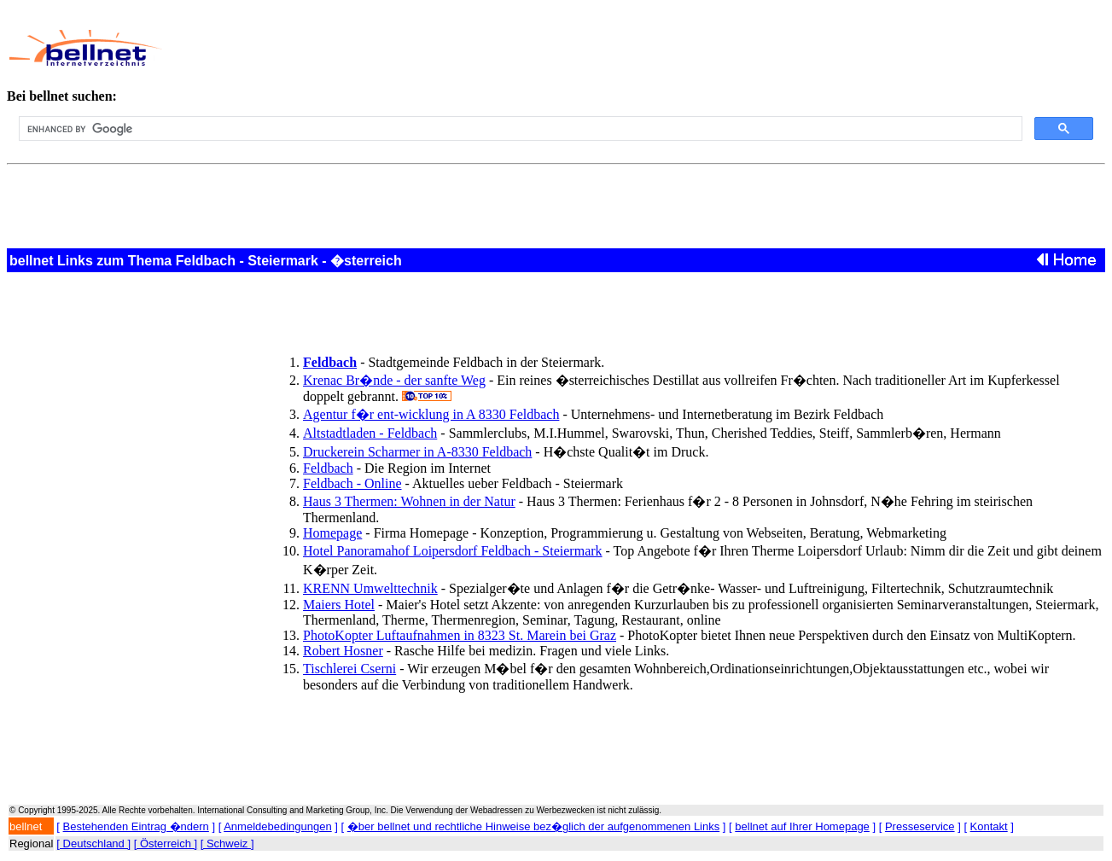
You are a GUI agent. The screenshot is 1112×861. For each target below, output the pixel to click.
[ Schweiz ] (227, 843)
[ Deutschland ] (93, 843)
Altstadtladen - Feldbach (370, 433)
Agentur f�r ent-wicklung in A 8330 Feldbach (431, 414)
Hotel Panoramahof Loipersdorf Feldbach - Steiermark (453, 551)
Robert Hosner (343, 650)
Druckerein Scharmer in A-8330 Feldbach (417, 452)
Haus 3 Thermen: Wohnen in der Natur (409, 501)
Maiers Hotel (339, 604)
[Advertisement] (539, 47)
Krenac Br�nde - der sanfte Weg (394, 380)
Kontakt (989, 826)
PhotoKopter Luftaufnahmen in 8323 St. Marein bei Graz (459, 635)
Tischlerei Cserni (349, 668)
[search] (518, 129)
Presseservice (920, 826)
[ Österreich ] (165, 843)
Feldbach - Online (352, 483)
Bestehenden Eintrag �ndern (136, 826)
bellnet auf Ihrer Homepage (802, 826)
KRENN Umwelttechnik (370, 588)
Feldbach (328, 468)
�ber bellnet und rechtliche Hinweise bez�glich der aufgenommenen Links (533, 826)
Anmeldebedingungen (278, 826)
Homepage (332, 533)
